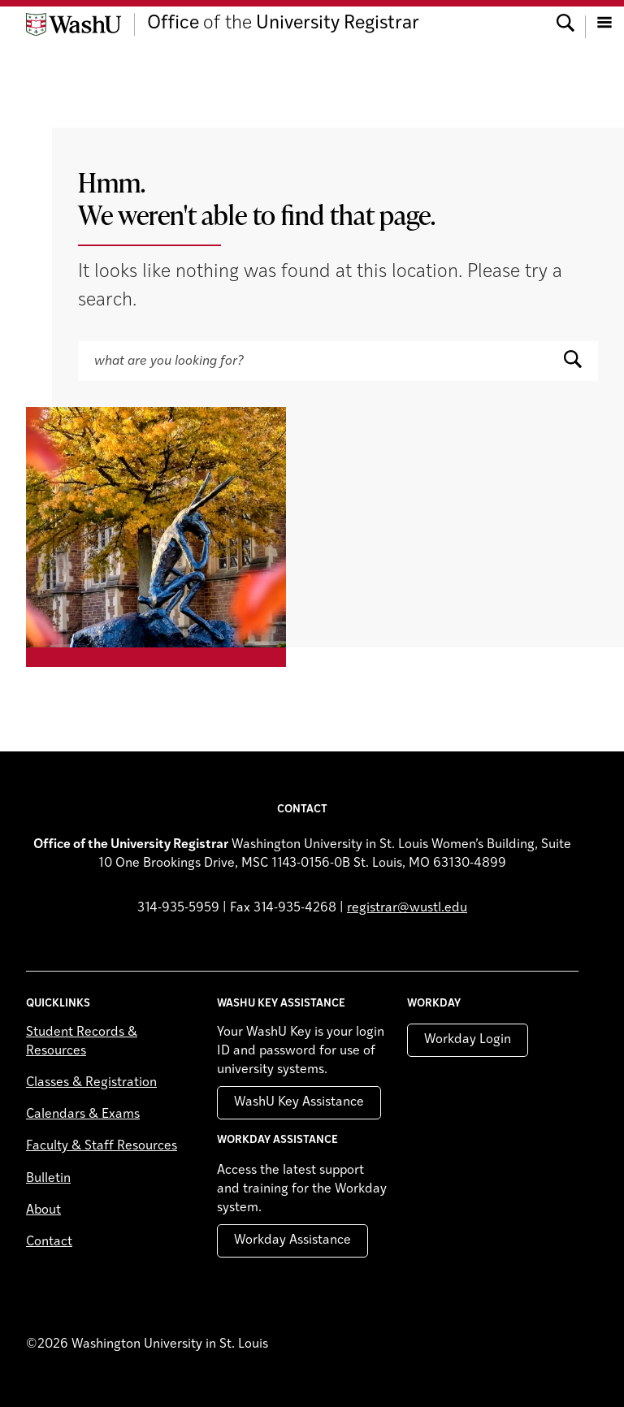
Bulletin (48, 1178)
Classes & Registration (91, 1082)
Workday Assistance (292, 1240)
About (43, 1210)
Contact (49, 1242)
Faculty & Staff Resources (101, 1146)
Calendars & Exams (83, 1114)
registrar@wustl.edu (407, 908)
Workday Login (467, 1039)
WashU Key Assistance (299, 1102)
